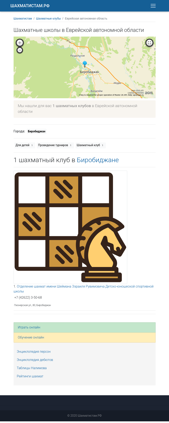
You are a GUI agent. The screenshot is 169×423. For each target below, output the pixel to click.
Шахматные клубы (48, 20)
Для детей (25, 147)
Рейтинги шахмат (30, 378)
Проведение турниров (55, 147)
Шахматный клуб (91, 147)
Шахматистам (23, 20)
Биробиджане (98, 161)
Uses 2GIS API (137, 92)
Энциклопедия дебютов (35, 361)
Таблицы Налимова (32, 370)
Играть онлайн (29, 329)
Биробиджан (36, 133)
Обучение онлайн (31, 339)
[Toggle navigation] (153, 6)
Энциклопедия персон (34, 353)
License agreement (136, 94)
